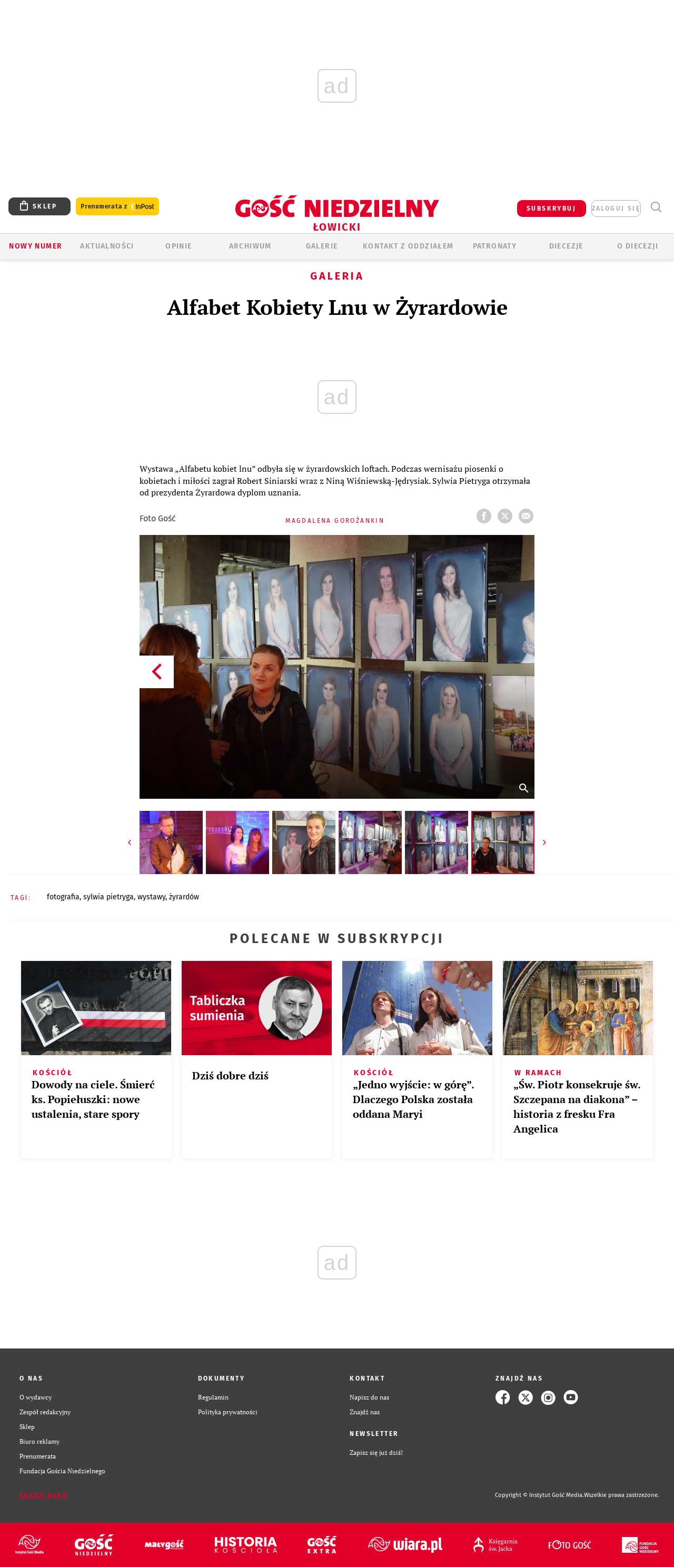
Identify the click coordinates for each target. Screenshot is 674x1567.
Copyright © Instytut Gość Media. (539, 1495)
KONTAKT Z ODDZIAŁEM (408, 246)
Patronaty (495, 246)
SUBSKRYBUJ (551, 208)
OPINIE (178, 246)
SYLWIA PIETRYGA (108, 896)
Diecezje (566, 246)
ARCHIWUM (250, 246)
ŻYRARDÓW (184, 896)
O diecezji (637, 246)
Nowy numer (35, 246)
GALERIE (322, 246)
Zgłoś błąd (43, 1495)
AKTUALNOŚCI (107, 246)
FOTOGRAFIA (63, 896)
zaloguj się (616, 208)
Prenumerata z (117, 207)
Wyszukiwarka (656, 207)
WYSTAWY (151, 896)
